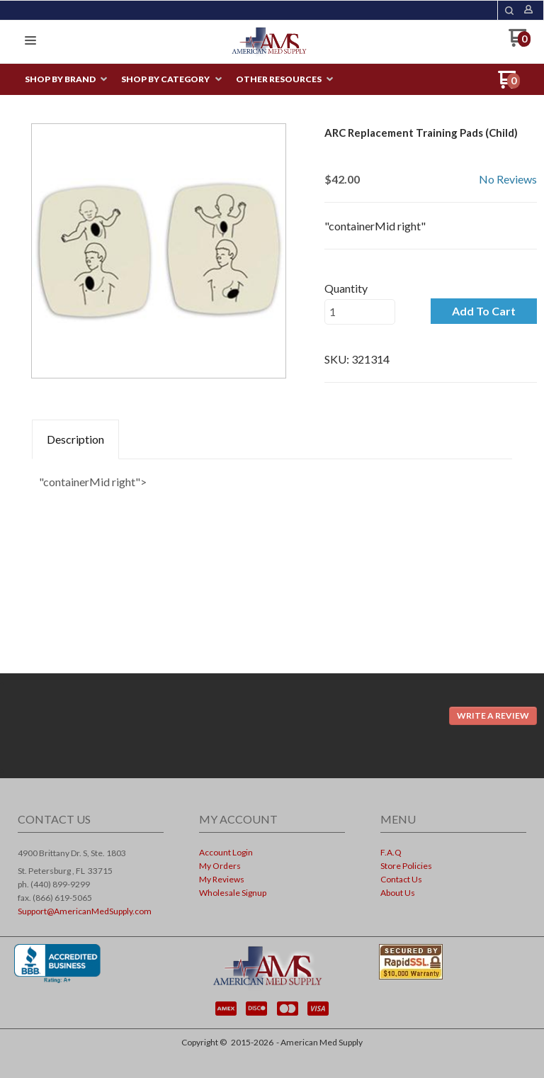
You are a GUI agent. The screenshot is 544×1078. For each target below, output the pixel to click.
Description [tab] (75, 439)
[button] (509, 10)
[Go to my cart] (520, 43)
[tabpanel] (272, 478)
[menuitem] (66, 80)
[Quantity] (359, 312)
